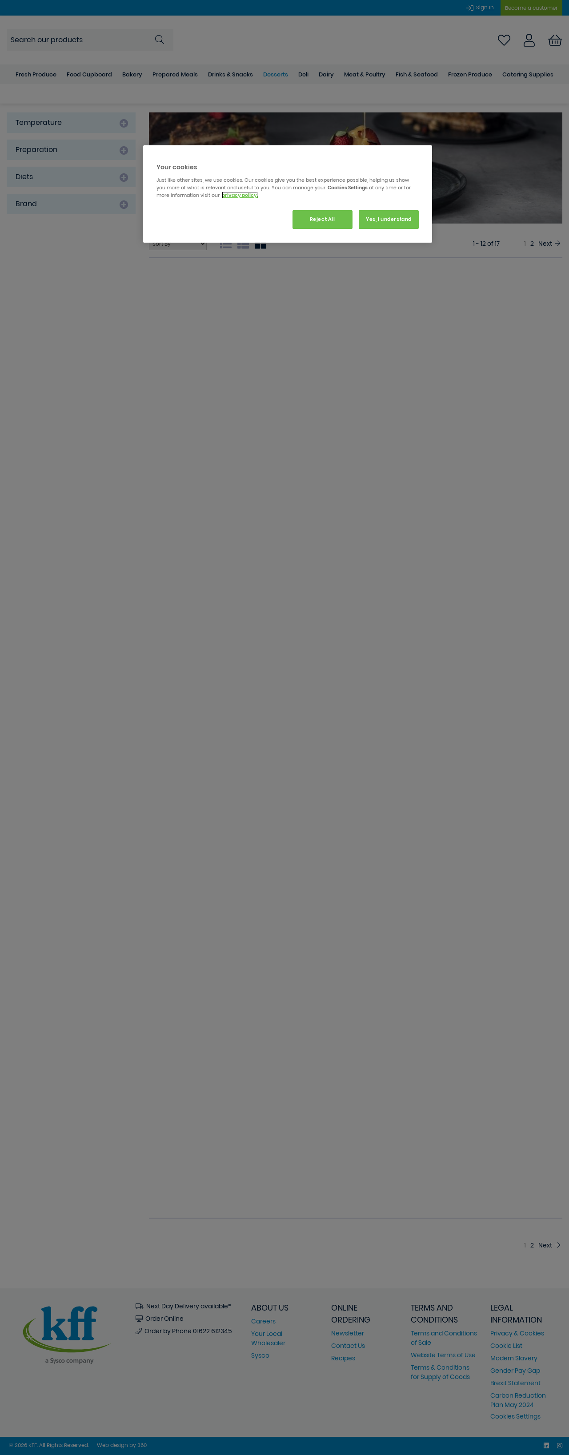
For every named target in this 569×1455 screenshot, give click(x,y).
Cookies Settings (348, 187)
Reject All (322, 219)
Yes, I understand (389, 219)
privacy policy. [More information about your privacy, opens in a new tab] (240, 195)
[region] (287, 194)
